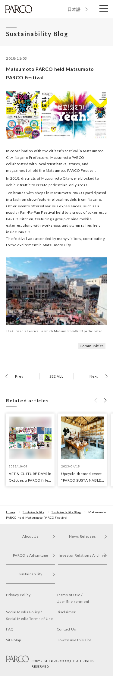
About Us (38, 536)
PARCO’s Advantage (34, 555)
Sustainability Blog (66, 512)
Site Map (13, 640)
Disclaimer (66, 612)
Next (93, 376)
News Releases (88, 536)
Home (10, 512)
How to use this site (74, 640)
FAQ (10, 629)
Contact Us (66, 629)
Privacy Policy (18, 595)
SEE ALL (56, 376)
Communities (92, 346)
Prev (19, 376)
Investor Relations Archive (83, 555)
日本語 (74, 9)
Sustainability (33, 512)
